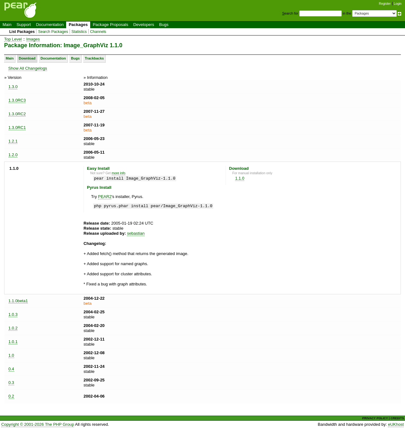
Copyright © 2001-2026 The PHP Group (37, 424)
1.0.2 (13, 328)
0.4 (11, 369)
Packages (78, 24)
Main (7, 24)
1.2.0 (13, 154)
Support (23, 24)
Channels (98, 31)
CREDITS (397, 418)
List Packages (22, 31)
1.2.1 (13, 141)
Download (27, 58)
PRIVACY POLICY (375, 418)
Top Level (13, 39)
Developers (143, 24)
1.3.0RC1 (17, 127)
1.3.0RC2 (17, 114)
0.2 (11, 396)
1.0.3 (13, 314)
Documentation (50, 24)
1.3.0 (13, 86)
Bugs (164, 24)
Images (33, 39)
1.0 (11, 355)
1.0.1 (13, 341)
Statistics (79, 31)
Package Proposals (110, 24)
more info (118, 173)
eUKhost (396, 424)
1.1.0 (239, 178)
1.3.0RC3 (17, 100)
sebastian (136, 233)
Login (398, 3)
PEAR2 (105, 196)
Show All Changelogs (27, 68)
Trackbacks (94, 58)
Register (385, 3)
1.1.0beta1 (18, 300)
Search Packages (53, 31)
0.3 (11, 382)
